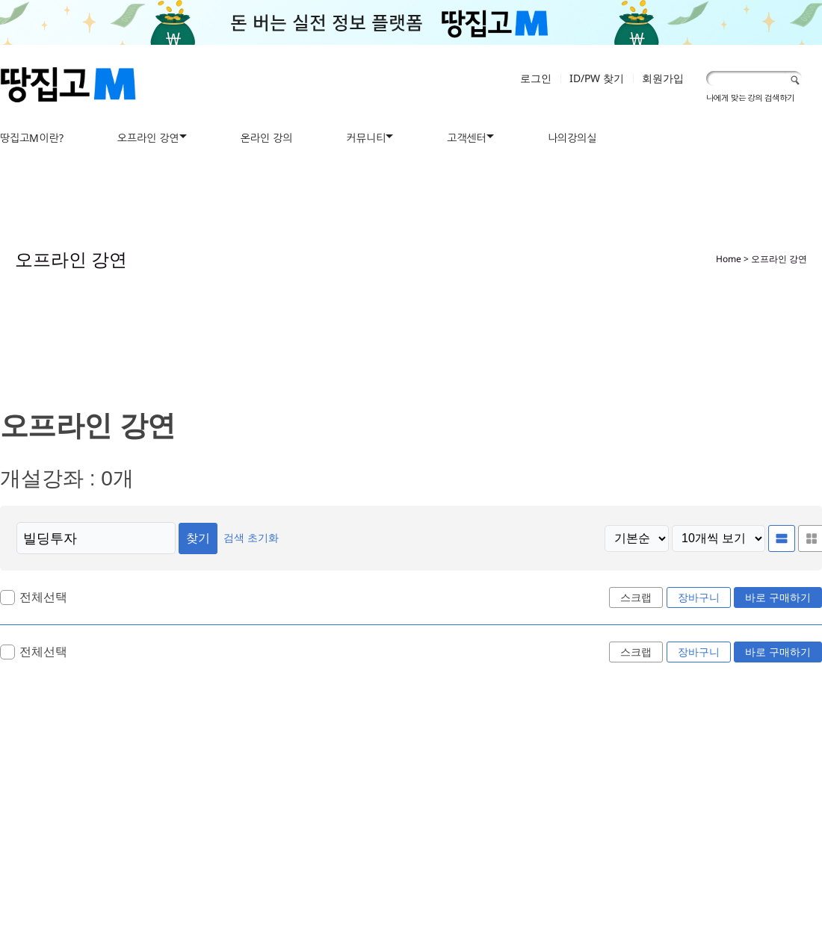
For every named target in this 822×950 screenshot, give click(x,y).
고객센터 (466, 138)
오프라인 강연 (148, 138)
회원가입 (663, 78)
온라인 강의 (267, 138)
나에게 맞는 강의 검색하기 (750, 97)
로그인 (535, 78)
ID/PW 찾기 (596, 78)
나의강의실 (572, 138)
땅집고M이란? (32, 138)
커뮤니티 (366, 138)
